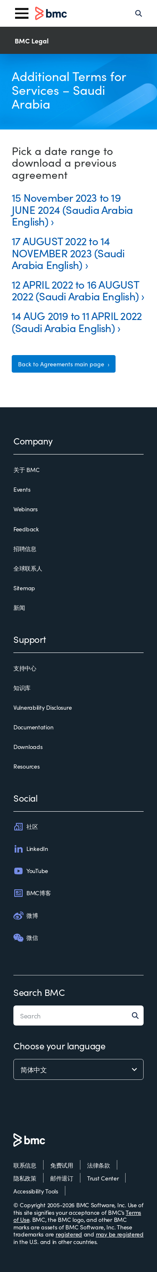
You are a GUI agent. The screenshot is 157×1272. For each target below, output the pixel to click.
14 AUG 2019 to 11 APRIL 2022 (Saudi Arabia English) (77, 321)
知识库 (22, 688)
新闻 (19, 608)
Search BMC (39, 991)
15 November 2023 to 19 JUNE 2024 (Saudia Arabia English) (72, 209)
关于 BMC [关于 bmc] (26, 470)
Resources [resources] (26, 766)
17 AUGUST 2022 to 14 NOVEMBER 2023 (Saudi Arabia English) (68, 252)
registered (69, 1234)
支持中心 (24, 668)
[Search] (138, 13)
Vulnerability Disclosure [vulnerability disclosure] (42, 707)
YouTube (30, 871)
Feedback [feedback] (26, 529)
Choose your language (59, 1045)
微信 (25, 938)
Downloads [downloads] (27, 747)
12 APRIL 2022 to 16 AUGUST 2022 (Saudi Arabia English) (75, 290)
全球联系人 (27, 568)
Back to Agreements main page (62, 364)
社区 (25, 827)
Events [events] (21, 489)
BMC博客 (32, 893)
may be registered (120, 1234)
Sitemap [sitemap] (24, 588)
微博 (25, 915)
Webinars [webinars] (25, 509)
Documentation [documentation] (33, 727)
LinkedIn (30, 849)
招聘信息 (24, 549)
